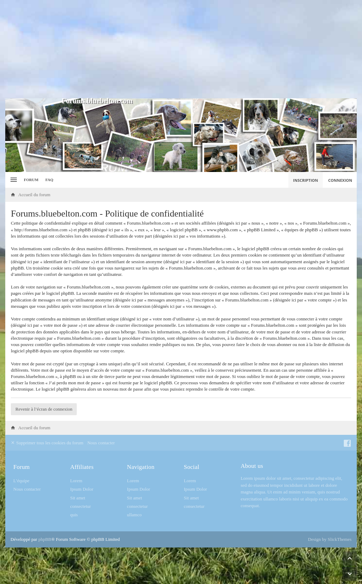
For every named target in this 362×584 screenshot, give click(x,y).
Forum (31, 180)
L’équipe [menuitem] (21, 480)
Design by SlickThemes (329, 539)
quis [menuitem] (74, 514)
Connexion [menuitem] (340, 180)
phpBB (44, 539)
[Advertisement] (181, 49)
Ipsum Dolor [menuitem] (81, 489)
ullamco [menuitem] (134, 514)
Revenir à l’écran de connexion (43, 409)
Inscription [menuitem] (305, 180)
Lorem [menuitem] (76, 480)
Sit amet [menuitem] (77, 497)
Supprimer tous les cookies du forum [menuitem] (47, 443)
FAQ (49, 180)
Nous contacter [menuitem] (101, 442)
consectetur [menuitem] (80, 506)
